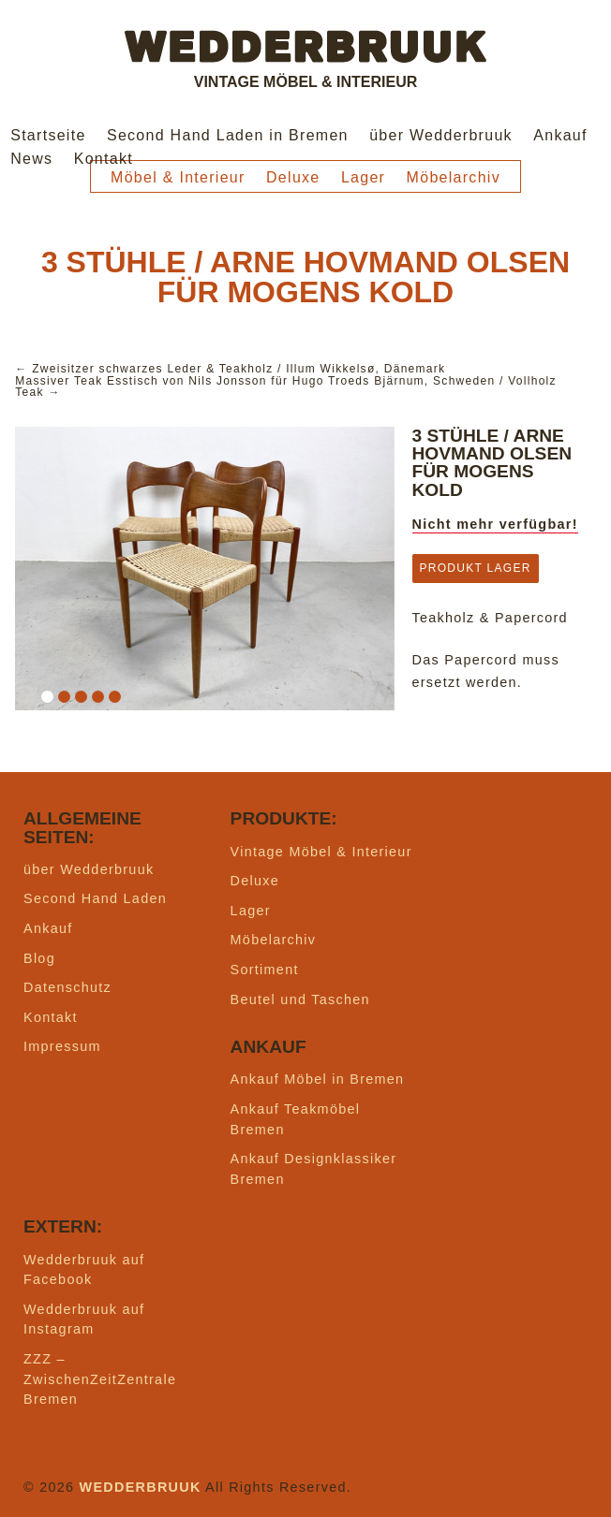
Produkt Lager (475, 568)
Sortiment (265, 969)
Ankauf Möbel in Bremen (318, 1079)
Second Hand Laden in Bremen (228, 135)
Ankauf (560, 135)
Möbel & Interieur (178, 177)
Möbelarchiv (453, 177)
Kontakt (103, 159)
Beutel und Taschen (300, 999)
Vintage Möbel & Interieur (321, 851)
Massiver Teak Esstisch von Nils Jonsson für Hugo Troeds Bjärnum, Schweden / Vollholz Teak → (286, 386)
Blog (39, 958)
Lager (363, 177)
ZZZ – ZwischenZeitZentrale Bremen (99, 1379)
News (31, 159)
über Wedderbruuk (441, 135)
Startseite (47, 135)
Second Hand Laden (95, 898)
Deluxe (293, 177)
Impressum (62, 1046)
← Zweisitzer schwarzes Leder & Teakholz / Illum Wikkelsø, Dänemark (230, 368)
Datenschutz (67, 987)
